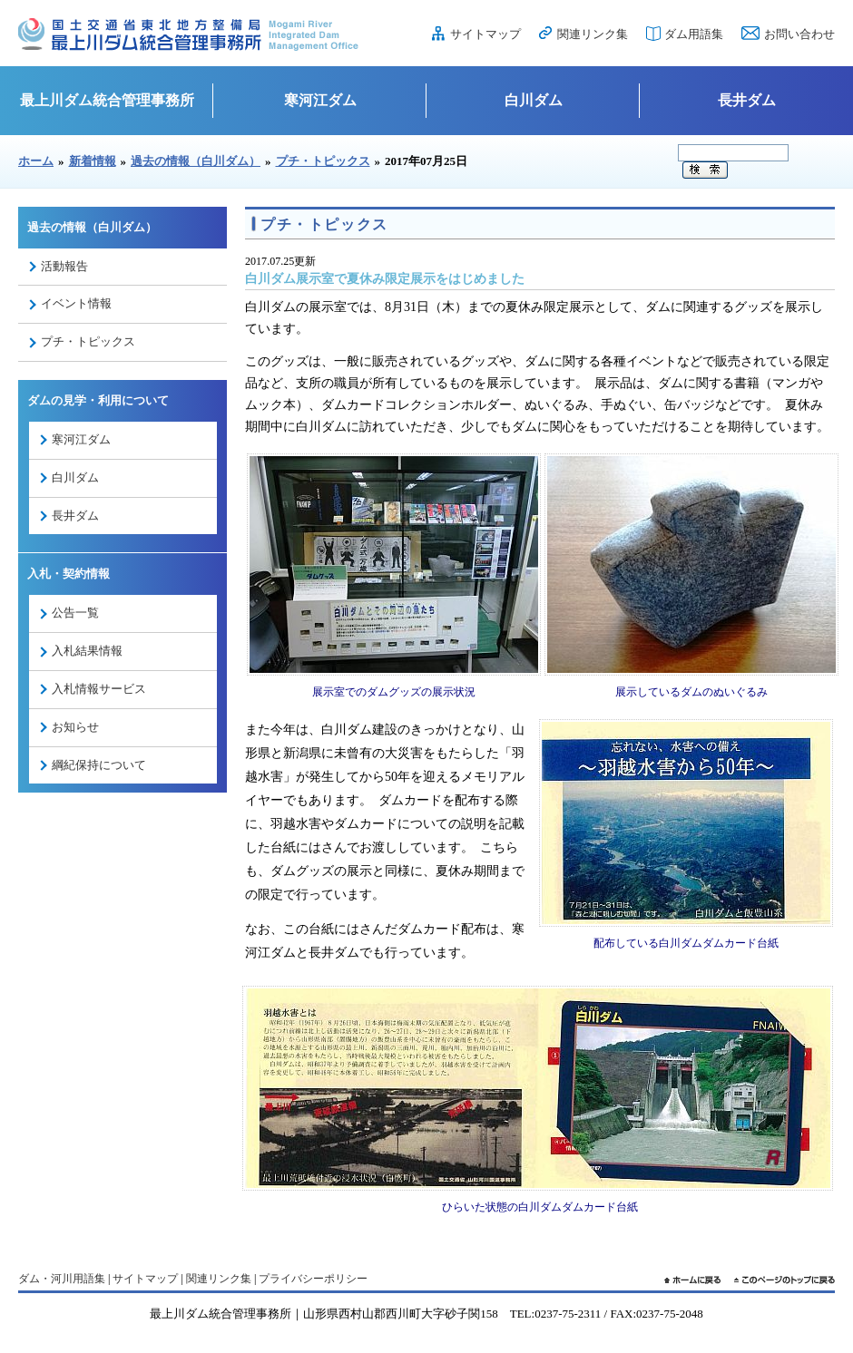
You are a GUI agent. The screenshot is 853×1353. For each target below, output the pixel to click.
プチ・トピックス (323, 161)
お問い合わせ (799, 34)
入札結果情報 (87, 650)
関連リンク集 (592, 34)
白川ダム (534, 100)
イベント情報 (76, 303)
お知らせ (75, 727)
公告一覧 (75, 612)
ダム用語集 (693, 34)
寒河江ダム (320, 100)
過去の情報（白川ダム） (195, 161)
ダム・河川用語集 (61, 1278)
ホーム (36, 161)
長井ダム (747, 100)
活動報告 (64, 266)
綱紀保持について (99, 765)
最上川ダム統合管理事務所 (107, 100)
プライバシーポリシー (313, 1278)
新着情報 (92, 161)
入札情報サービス (99, 689)
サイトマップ (485, 34)
